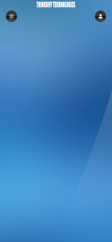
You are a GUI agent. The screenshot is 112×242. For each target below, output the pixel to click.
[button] (100, 16)
